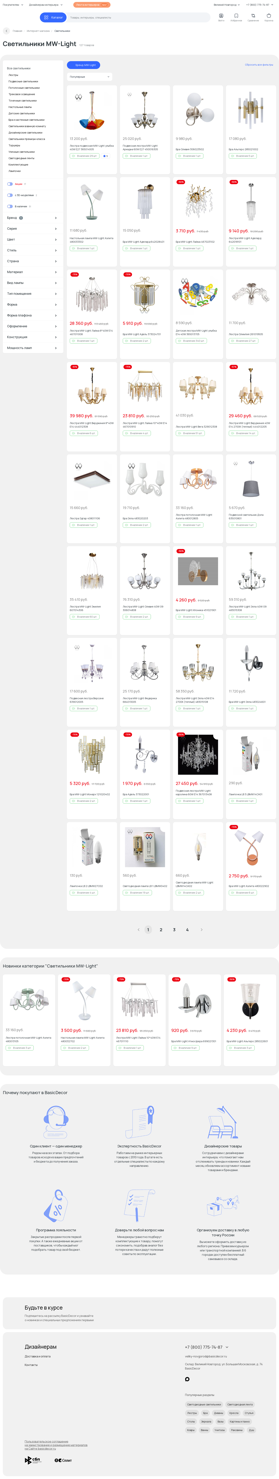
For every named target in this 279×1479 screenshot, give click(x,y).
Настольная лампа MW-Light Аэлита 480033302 (91, 239)
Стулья (249, 1413)
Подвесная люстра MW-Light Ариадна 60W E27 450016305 (140, 147)
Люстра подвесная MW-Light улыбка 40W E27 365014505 (92, 147)
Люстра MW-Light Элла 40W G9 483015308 (248, 608)
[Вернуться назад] (6, 30)
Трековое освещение (22, 94)
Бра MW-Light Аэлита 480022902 (249, 886)
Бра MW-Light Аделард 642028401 (143, 241)
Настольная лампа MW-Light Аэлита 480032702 (82, 1039)
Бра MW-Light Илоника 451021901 (196, 610)
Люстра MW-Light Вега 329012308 (196, 426)
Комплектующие (18, 164)
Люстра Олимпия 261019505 (246, 334)
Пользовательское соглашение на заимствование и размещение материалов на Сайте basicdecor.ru (56, 1445)
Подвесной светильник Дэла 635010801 (246, 516)
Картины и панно (240, 1421)
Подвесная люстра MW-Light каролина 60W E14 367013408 (194, 792)
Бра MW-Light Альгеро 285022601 (247, 1041)
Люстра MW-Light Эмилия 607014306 (85, 608)
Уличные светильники (22, 151)
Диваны (218, 1413)
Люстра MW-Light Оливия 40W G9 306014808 (143, 608)
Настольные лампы (20, 107)
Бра (205, 1413)
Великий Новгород (227, 4)
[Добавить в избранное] (111, 91)
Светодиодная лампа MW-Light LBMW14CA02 (194, 884)
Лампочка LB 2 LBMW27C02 (86, 886)
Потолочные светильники (24, 87)
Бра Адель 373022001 (136, 794)
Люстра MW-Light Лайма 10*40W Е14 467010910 (145, 424)
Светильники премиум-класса (27, 139)
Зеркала (206, 1421)
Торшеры (14, 145)
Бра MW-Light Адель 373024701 (142, 334)
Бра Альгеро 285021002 (243, 149)
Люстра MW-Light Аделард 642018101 (245, 239)
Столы (191, 1421)
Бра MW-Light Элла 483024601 (247, 701)
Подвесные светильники (23, 81)
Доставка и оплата (38, 1356)
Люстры (13, 75)
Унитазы (220, 1430)
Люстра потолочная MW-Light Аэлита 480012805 (194, 516)
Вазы (220, 1421)
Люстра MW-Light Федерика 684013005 (140, 700)
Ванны (204, 1430)
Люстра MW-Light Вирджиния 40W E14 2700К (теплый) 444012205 (249, 424)
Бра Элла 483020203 (135, 518)
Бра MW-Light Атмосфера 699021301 (193, 1041)
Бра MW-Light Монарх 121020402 (90, 794)
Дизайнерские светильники (25, 132)
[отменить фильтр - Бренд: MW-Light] (72, 65)
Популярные (89, 76)
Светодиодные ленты (21, 158)
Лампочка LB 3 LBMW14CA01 (245, 794)
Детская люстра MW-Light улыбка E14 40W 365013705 (196, 332)
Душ (251, 1430)
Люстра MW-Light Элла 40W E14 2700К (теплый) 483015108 (195, 700)
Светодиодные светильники (204, 1404)
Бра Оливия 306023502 (190, 149)
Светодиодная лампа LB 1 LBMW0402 (145, 886)
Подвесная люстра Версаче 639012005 (87, 700)
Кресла (234, 1413)
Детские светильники (22, 113)
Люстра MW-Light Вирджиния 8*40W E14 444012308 (92, 424)
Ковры (190, 1430)
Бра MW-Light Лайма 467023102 (195, 241)
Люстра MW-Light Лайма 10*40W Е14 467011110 (138, 1039)
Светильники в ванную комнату (27, 126)
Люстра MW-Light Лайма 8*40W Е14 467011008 (91, 332)
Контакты (31, 1365)
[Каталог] (53, 17)
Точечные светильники (23, 100)
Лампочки (15, 171)
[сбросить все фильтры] (256, 64)
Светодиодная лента (240, 1404)
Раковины (237, 1430)
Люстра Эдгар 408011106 (85, 518)
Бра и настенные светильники (26, 119)
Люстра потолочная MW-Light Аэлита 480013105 (28, 1039)
